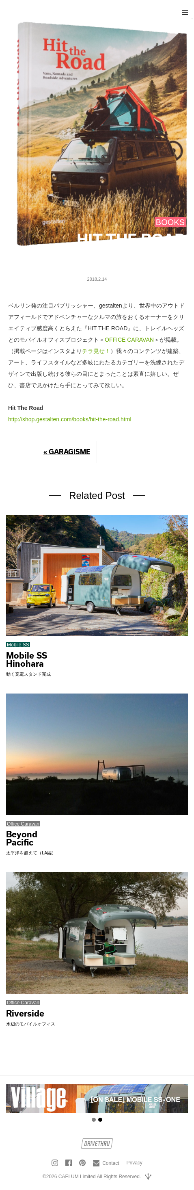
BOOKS (170, 222)
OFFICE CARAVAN (129, 339)
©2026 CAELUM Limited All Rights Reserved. (92, 1176)
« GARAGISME (66, 451)
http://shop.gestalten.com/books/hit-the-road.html (69, 419)
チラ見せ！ (96, 351)
